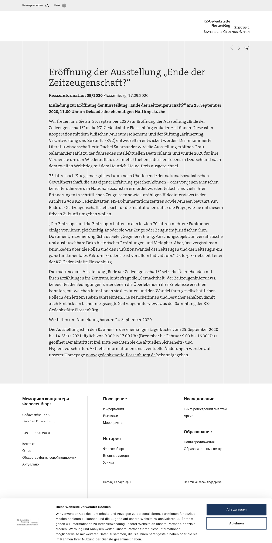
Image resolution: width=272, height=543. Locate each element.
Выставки (110, 416)
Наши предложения (199, 442)
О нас (26, 451)
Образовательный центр (203, 449)
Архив (188, 416)
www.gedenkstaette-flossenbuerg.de (121, 355)
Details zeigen (66, 534)
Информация (113, 409)
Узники (108, 462)
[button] (246, 48)
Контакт (28, 444)
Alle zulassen (236, 493)
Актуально (30, 464)
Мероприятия (113, 422)
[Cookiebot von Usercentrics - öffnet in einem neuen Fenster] (27, 535)
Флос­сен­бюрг (113, 449)
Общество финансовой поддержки (49, 457)
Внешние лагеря (116, 455)
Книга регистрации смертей (205, 409)
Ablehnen (236, 507)
